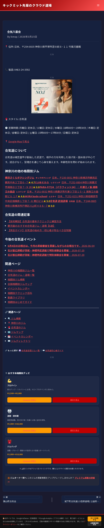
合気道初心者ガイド (54, 350)
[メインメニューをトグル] (98, 5)
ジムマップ (15, 332)
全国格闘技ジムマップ (20, 284)
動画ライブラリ (16, 297)
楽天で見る (74, 400)
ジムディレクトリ (19, 341)
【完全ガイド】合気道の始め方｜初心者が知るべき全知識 (39, 230)
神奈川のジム (17, 323)
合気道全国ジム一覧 (30, 350)
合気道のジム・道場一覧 (21, 275)
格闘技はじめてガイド (20, 302)
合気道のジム (17, 327)
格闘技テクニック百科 (20, 293)
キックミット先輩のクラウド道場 (27, 5)
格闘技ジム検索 (16, 279)
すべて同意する (94, 519)
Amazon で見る (29, 400)
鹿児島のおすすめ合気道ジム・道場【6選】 (31, 225)
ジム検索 (14, 318)
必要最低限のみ (94, 524)
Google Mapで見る (17, 141)
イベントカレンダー (19, 288)
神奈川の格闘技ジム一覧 (21, 270)
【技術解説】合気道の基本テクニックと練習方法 (34, 221)
